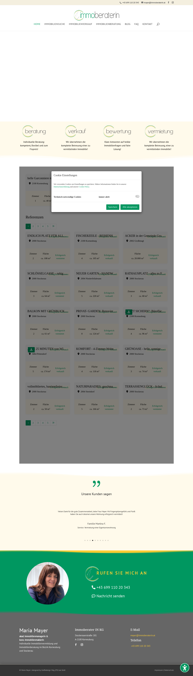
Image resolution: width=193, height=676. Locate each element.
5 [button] (95, 540)
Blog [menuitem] (127, 21)
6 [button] (97, 540)
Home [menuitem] (37, 21)
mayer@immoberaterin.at (142, 635)
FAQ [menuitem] (136, 21)
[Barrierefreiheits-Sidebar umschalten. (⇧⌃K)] (184, 667)
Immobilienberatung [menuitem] (108, 21)
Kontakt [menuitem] (147, 21)
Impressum (159, 670)
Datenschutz (169, 670)
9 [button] (105, 540)
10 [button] (108, 540)
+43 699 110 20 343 (130, 2)
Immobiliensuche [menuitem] (54, 21)
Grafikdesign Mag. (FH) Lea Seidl (53, 670)
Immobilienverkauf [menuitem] (80, 21)
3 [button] (90, 540)
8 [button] (102, 540)
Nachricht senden (110, 596)
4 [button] (92, 540)
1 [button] (84, 540)
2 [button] (87, 540)
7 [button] (100, 540)
